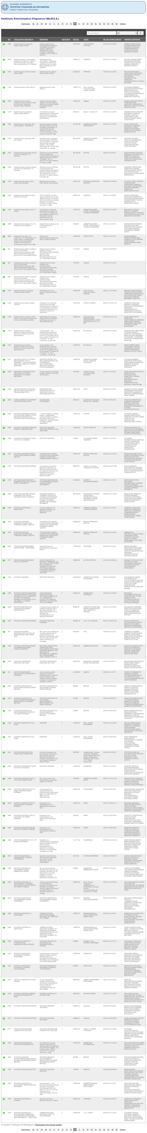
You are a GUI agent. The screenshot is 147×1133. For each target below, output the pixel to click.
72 (58, 24)
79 (87, 24)
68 (42, 24)
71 (54, 24)
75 (71, 24)
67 (37, 24)
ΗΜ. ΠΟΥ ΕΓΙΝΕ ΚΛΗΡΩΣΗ (112, 39)
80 (92, 24)
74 (67, 24)
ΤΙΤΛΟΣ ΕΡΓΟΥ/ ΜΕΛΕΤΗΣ (23, 39)
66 (33, 24)
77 (79, 24)
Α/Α (9, 39)
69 (46, 24)
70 (50, 24)
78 (83, 24)
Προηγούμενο (25, 24)
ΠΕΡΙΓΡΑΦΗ (44, 39)
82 (100, 24)
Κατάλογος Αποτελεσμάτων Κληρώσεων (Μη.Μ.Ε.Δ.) (30, 18)
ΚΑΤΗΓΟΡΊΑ (66, 39)
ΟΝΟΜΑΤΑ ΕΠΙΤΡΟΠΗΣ (132, 39)
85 (112, 24)
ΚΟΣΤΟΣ (76, 39)
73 (62, 24)
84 (108, 24)
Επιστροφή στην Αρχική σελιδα (48, 1125)
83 (104, 24)
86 (117, 24)
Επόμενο (123, 24)
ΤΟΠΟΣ (86, 39)
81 (96, 24)
